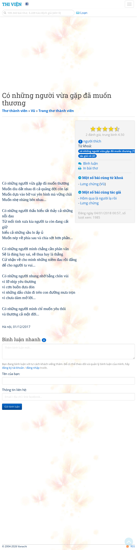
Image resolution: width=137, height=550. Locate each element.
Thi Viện (12, 4)
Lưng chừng (89, 184)
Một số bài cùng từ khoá (100, 178)
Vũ (103, 184)
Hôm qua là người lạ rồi (98, 198)
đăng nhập (33, 368)
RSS (130, 546)
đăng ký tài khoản (13, 368)
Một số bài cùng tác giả (99, 192)
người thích (89, 141)
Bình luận (90, 163)
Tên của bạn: (11, 374)
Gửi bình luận (12, 406)
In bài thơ (90, 168)
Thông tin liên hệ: (14, 390)
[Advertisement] (68, 53)
